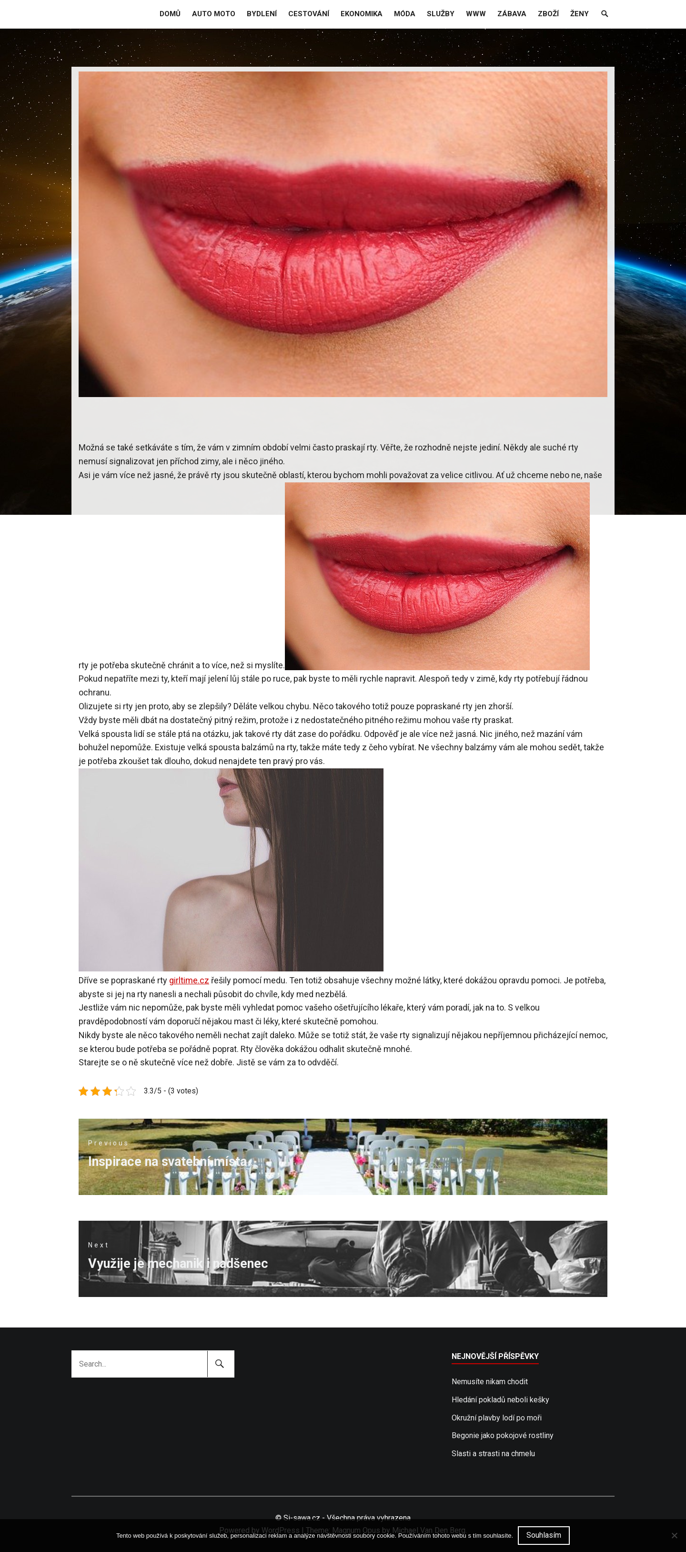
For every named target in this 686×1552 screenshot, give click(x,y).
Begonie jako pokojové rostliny (503, 1435)
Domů (170, 14)
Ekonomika (362, 14)
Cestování (308, 14)
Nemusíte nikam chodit (490, 1381)
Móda (404, 14)
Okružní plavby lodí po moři (497, 1417)
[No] (674, 1535)
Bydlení (262, 14)
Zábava (511, 14)
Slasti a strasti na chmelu (493, 1453)
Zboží (548, 14)
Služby (440, 14)
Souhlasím (543, 1535)
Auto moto (213, 14)
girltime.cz (189, 980)
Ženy (579, 14)
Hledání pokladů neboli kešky (500, 1399)
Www (476, 14)
